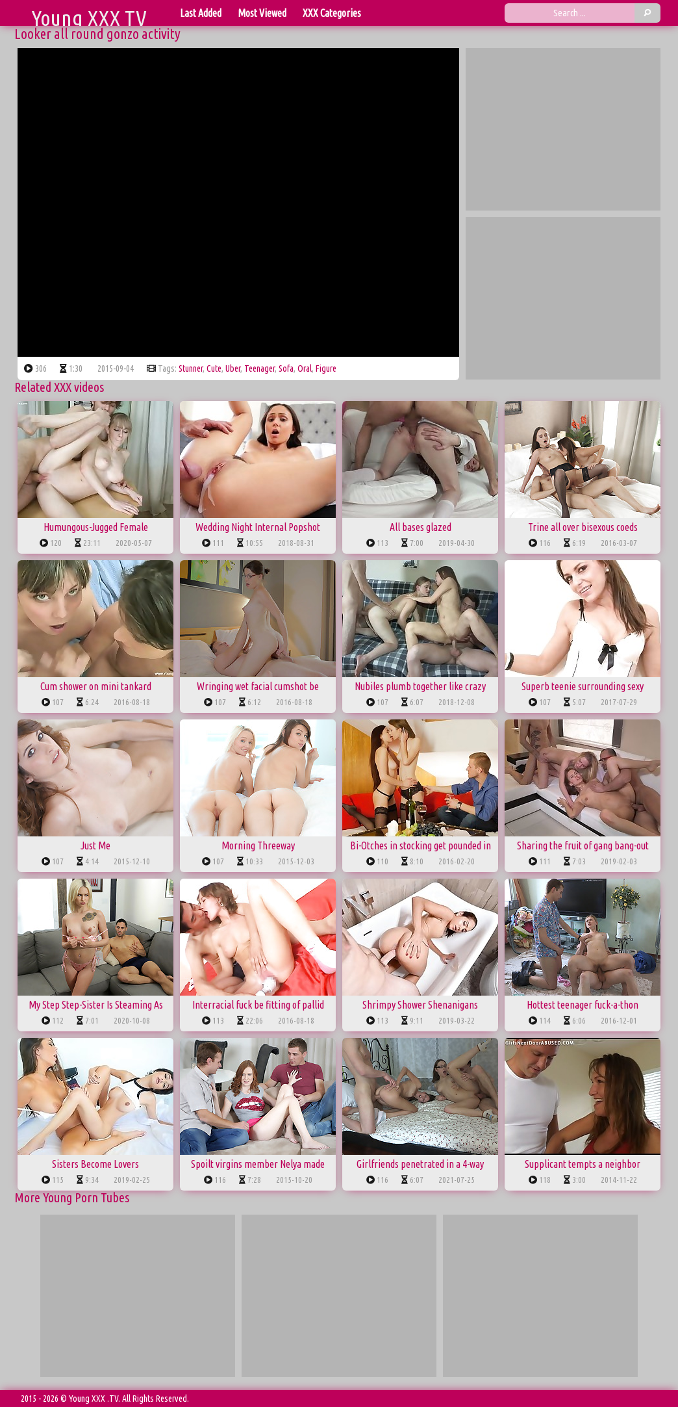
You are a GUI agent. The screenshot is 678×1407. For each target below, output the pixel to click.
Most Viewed (262, 13)
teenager (259, 368)
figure (326, 368)
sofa (286, 368)
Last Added (200, 13)
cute (214, 368)
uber (232, 368)
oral (304, 368)
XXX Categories (332, 13)
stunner (191, 368)
